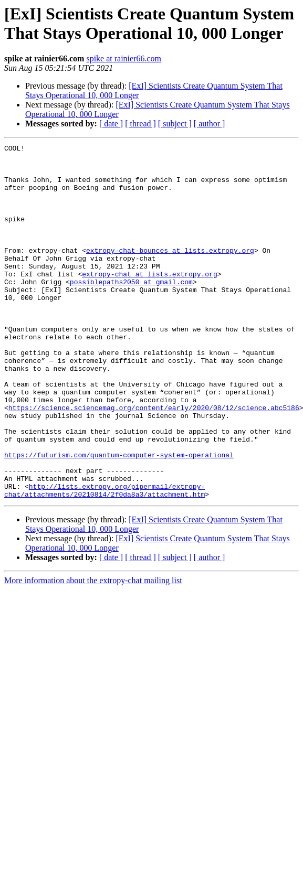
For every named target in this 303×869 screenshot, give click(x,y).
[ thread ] (140, 123)
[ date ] (111, 123)
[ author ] (209, 123)
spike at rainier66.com (123, 58)
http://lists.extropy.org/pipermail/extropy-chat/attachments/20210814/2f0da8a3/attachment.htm (104, 560)
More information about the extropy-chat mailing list (93, 651)
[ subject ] (175, 123)
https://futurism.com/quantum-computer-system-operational (119, 517)
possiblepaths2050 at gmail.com (131, 310)
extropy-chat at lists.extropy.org (149, 300)
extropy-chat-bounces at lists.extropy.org (170, 272)
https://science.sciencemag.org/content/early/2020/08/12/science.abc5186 (153, 461)
